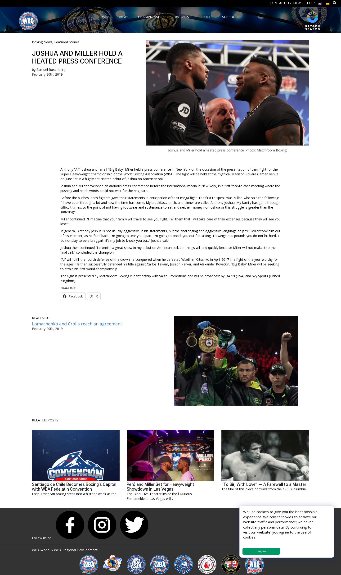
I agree (261, 551)
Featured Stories (67, 42)
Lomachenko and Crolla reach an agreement (77, 324)
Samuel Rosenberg (50, 69)
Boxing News (42, 42)
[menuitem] (320, 2)
